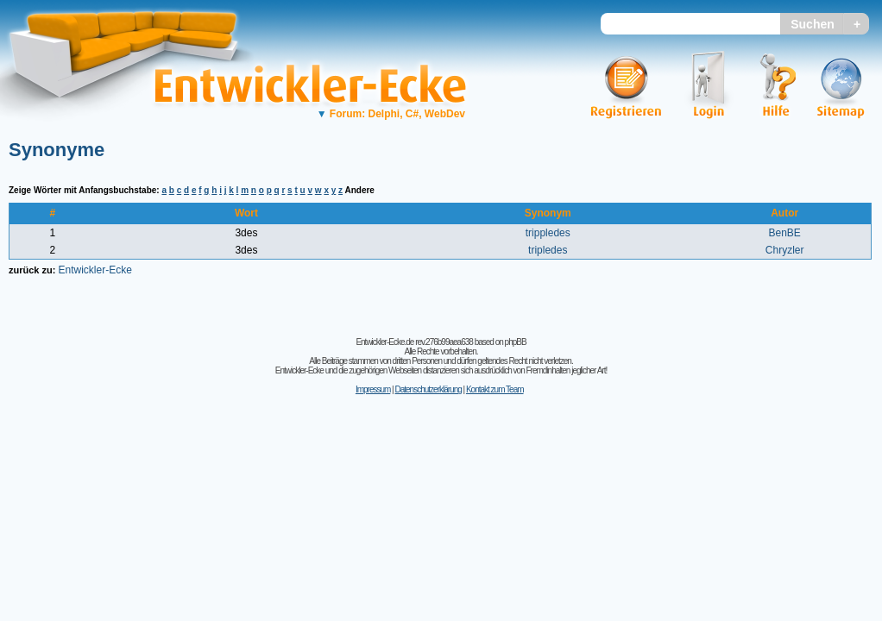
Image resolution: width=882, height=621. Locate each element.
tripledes (547, 250)
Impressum (373, 389)
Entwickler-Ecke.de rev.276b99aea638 (414, 342)
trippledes (548, 233)
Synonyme (56, 149)
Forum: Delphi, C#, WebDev (391, 114)
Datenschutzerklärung (427, 389)
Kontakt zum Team (495, 389)
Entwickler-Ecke (94, 270)
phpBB (515, 342)
